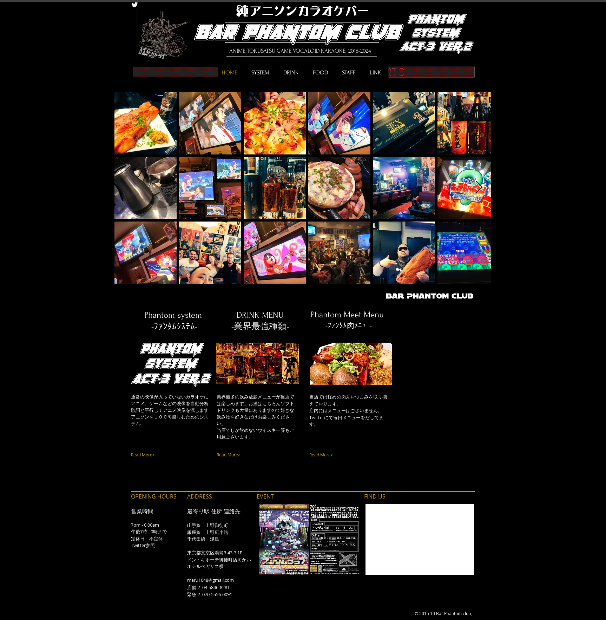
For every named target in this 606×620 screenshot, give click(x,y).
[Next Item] (479, 187)
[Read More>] (160, 455)
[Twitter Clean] (134, 4)
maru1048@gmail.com (210, 580)
